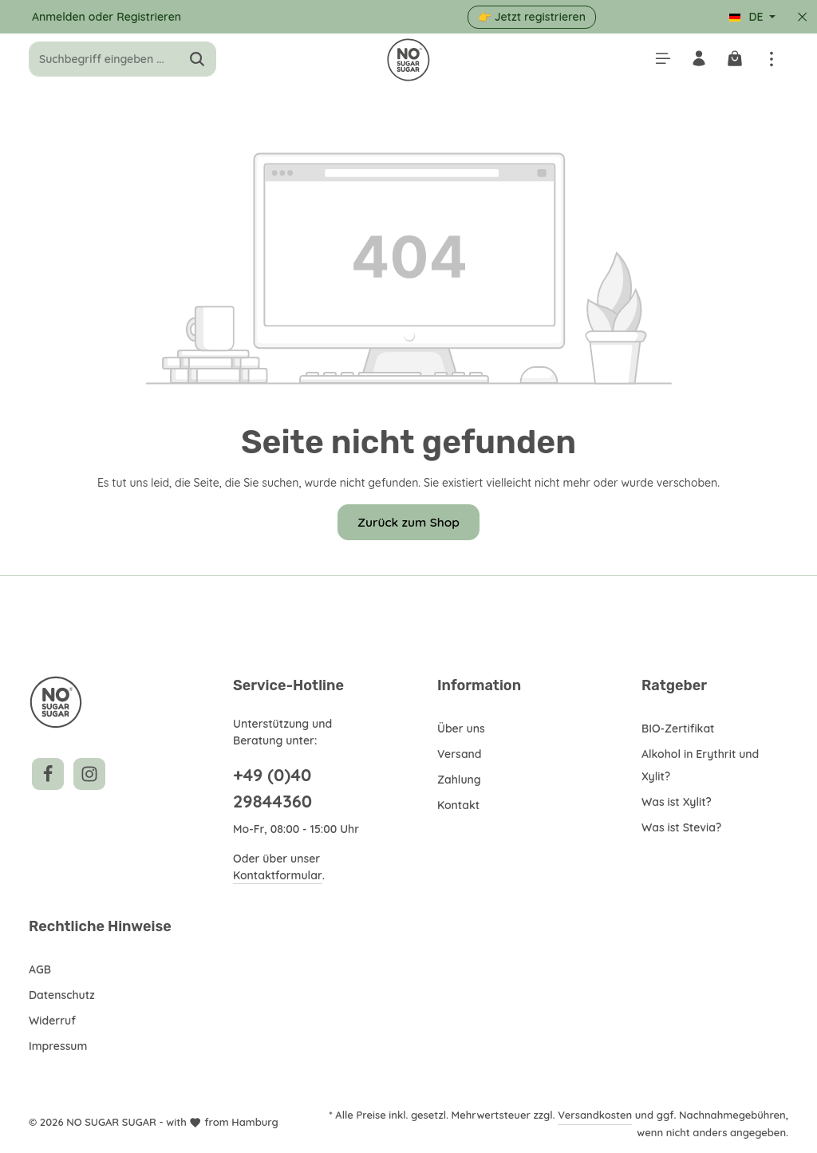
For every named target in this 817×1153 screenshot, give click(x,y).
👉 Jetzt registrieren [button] (532, 16)
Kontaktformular (276, 875)
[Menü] (658, 63)
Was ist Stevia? (682, 827)
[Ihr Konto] (696, 63)
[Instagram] (89, 774)
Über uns (461, 728)
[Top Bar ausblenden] (802, 17)
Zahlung (458, 779)
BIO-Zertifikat (676, 728)
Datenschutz (62, 995)
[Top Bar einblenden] (771, 63)
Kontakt (458, 805)
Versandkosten (595, 1114)
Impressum (59, 1046)
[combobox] (104, 63)
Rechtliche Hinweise (98, 926)
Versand (458, 754)
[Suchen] (197, 63)
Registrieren (149, 16)
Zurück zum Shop (408, 529)
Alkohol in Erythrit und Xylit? (701, 765)
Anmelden (59, 16)
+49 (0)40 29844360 (271, 787)
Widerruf (51, 1020)
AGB (41, 969)
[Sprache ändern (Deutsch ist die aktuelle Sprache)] (751, 17)
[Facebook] (48, 774)
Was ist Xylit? (677, 802)
